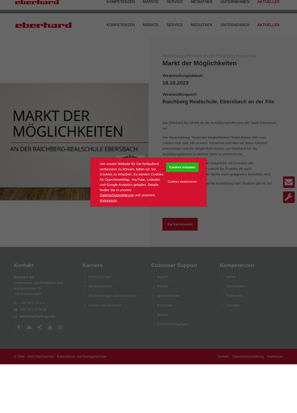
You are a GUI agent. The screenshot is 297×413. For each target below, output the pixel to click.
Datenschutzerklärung (117, 195)
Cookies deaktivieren (182, 181)
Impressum (108, 200)
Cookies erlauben (182, 167)
